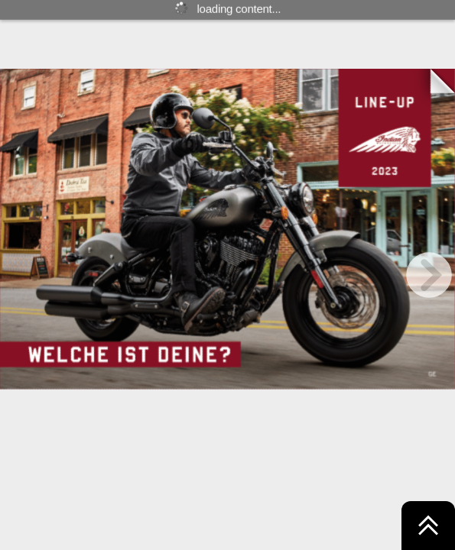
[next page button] (429, 275)
